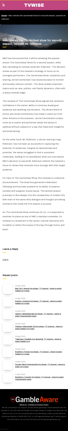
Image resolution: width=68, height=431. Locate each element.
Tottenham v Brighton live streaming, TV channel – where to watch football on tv (38, 340)
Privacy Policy (42, 405)
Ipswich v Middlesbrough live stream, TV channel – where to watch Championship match (38, 315)
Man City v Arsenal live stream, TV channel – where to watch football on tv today (38, 290)
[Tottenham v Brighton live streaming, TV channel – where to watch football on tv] (8, 340)
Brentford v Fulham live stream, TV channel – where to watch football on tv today (38, 353)
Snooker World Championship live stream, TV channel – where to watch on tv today (40, 366)
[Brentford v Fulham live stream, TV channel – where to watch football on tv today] (8, 352)
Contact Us (32, 405)
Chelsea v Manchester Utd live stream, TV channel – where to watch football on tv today (38, 328)
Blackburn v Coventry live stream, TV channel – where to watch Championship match (39, 378)
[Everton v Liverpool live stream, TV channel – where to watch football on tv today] (8, 302)
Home (4, 16)
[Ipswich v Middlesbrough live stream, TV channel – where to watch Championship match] (8, 314)
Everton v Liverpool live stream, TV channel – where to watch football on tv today (38, 302)
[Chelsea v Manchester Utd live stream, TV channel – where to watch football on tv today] (8, 327)
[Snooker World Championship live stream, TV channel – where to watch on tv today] (8, 365)
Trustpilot (4, 429)
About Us (23, 405)
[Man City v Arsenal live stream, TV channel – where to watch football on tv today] (8, 289)
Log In (5, 259)
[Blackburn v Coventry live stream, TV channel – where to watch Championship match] (8, 378)
